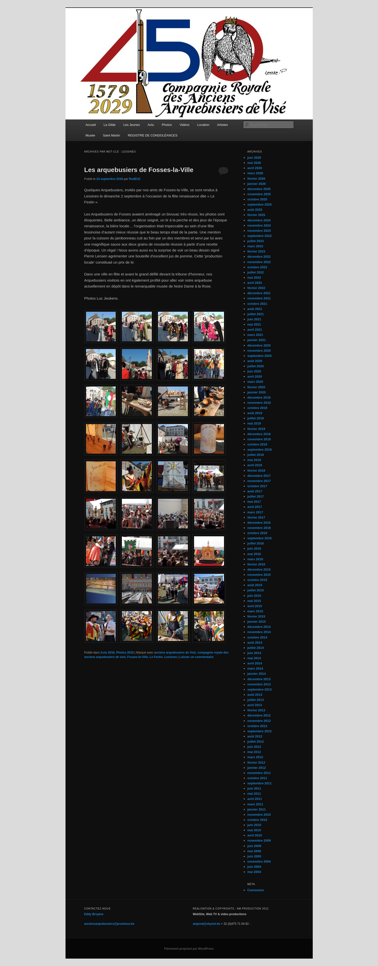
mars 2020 (255, 382)
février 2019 (256, 429)
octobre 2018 (257, 444)
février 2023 (256, 251)
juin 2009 (254, 846)
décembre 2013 (259, 679)
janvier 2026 (256, 184)
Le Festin (156, 657)
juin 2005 (254, 856)
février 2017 (256, 517)
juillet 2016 (255, 543)
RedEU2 (134, 179)
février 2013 (256, 710)
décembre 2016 (259, 522)
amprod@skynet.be (206, 924)
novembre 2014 (259, 632)
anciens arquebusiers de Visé (175, 652)
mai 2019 (254, 423)
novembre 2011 (259, 773)
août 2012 (254, 736)
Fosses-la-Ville (137, 657)
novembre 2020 (259, 350)
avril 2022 (254, 283)
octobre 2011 (257, 778)
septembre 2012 (259, 731)
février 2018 (256, 470)
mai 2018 (254, 460)
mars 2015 (255, 611)
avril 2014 (254, 663)
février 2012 (256, 762)
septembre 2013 (259, 689)
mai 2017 (254, 501)
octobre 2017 (257, 486)
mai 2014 (254, 658)
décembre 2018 (259, 434)
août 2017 (254, 491)
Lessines (170, 657)
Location (203, 125)
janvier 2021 (256, 340)
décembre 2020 (259, 345)
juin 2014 (254, 653)
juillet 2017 (255, 496)
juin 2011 (254, 788)
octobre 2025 (257, 199)
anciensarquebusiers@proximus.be (109, 924)
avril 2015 (254, 606)
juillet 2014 (255, 648)
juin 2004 (254, 867)
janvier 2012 (256, 768)
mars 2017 (255, 512)
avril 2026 (254, 168)
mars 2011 (255, 804)
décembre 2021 (259, 293)
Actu (151, 125)
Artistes (222, 125)
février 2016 (256, 564)
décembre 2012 (259, 715)
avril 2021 (254, 329)
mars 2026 (255, 173)
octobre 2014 (257, 637)
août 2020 (254, 361)
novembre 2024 (259, 225)
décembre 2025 (259, 189)
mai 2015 (254, 601)
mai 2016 (254, 554)
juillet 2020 (255, 366)
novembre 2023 (259, 230)
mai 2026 (254, 163)
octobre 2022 (257, 267)
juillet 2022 (255, 272)
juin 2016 (254, 548)
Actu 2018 (108, 652)
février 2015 (256, 616)
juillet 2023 (255, 241)
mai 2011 (254, 793)
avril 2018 (254, 465)
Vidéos (185, 125)
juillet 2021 (255, 314)
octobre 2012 (257, 726)
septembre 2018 (259, 449)
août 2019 (254, 413)
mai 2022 (254, 277)
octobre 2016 (257, 533)
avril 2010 (254, 835)
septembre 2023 (259, 236)
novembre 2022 (259, 262)
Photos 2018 (125, 652)
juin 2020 (254, 371)
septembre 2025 (259, 204)
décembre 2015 (259, 569)
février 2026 (256, 178)
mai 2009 (254, 851)
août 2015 (254, 585)
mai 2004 (254, 872)
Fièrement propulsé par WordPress (189, 948)
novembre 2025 (259, 194)
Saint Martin (111, 135)
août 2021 (254, 309)
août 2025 (254, 210)
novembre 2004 (259, 861)
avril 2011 (254, 799)
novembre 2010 (259, 814)
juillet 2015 (255, 590)
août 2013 (254, 694)
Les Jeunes (131, 125)
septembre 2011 (259, 783)
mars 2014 (255, 668)
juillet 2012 (255, 741)
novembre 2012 (259, 721)
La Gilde (109, 125)
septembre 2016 (259, 538)
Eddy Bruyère (94, 914)
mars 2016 (255, 559)
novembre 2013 (259, 684)
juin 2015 (254, 596)
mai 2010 (254, 830)
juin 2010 (254, 825)
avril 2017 (254, 507)
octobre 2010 (257, 820)
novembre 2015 (259, 575)
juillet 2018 (255, 455)
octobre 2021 (257, 304)
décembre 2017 (259, 476)
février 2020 (256, 387)
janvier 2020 (256, 392)
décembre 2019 (259, 397)
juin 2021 (254, 319)
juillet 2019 (255, 418)
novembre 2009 (259, 840)
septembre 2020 (259, 356)
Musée (90, 135)
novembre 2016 (259, 528)
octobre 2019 (257, 408)
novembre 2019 (259, 403)
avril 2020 (254, 376)
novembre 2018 (259, 439)
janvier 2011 (256, 809)
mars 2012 (255, 757)
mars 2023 (255, 246)
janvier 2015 (256, 621)
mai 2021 (254, 324)
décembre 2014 (259, 627)
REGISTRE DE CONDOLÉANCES (153, 135)
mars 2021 (255, 335)
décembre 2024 (259, 220)
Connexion (255, 890)
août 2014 (254, 642)
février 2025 (256, 215)
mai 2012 (254, 752)
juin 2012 (254, 747)
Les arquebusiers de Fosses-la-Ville (139, 170)
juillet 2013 (255, 700)
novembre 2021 (259, 298)
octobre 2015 (257, 580)
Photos (167, 125)
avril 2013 (254, 705)
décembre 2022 (259, 256)
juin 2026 (254, 157)
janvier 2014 (256, 674)
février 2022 (256, 288)
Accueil (91, 125)
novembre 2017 (259, 481)
